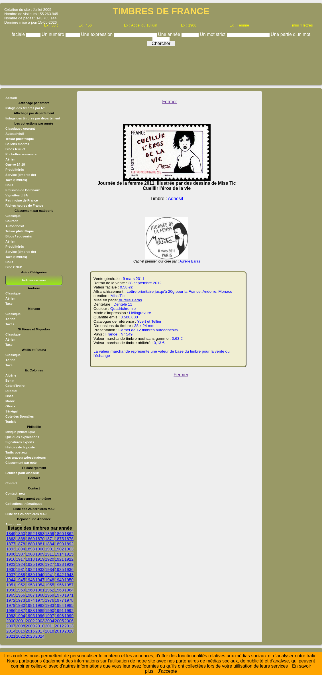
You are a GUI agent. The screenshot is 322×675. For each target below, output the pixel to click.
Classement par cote (20, 462)
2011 (49, 626)
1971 (69, 595)
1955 (49, 585)
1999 (69, 615)
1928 (59, 564)
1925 (30, 564)
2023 (30, 636)
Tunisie (10, 421)
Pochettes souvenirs (20, 154)
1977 (59, 600)
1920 (49, 559)
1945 (20, 580)
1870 (39, 538)
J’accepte (167, 671)
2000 (10, 621)
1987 (20, 610)
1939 (30, 574)
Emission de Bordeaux (22, 190)
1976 (49, 600)
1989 (39, 610)
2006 (69, 621)
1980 (20, 605)
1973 (20, 600)
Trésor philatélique (19, 139)
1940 (39, 574)
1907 (20, 554)
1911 (49, 554)
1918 (30, 559)
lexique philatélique (20, 432)
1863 (10, 538)
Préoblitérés (14, 169)
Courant (11, 221)
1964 (69, 590)
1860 (59, 533)
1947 (39, 580)
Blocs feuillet (15, 149)
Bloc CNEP (13, 267)
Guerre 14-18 (15, 164)
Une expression (97, 34)
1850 (20, 533)
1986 (10, 610)
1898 (30, 549)
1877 (10, 544)
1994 (20, 615)
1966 (20, 595)
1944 (10, 580)
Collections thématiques (23, 503)
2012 (59, 626)
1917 (20, 559)
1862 (69, 533)
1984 (59, 605)
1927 (49, 564)
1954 (39, 585)
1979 (10, 605)
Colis (9, 185)
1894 (20, 549)
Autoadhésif (14, 133)
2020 (69, 631)
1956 (59, 585)
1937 (10, 574)
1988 (30, 610)
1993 (10, 615)
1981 (30, 605)
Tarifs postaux (16, 452)
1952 (20, 585)
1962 (49, 590)
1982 (39, 605)
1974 (30, 600)
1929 (69, 564)
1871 (49, 538)
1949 (59, 580)
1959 (20, 590)
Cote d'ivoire (15, 385)
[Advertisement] (161, 64)
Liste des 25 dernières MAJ (25, 514)
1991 (59, 610)
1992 (69, 610)
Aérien (10, 159)
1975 (39, 600)
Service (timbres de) (20, 174)
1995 (30, 615)
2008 (20, 626)
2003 (39, 621)
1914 (59, 554)
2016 (30, 631)
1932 (30, 569)
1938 (20, 574)
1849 (10, 533)
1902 (59, 549)
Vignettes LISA (16, 195)
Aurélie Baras (189, 261)
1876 (69, 538)
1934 (49, 569)
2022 (20, 636)
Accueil (11, 97)
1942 (59, 574)
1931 (20, 569)
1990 (49, 610)
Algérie (10, 375)
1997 (49, 615)
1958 (10, 590)
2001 (20, 621)
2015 (20, 631)
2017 (39, 631)
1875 (59, 538)
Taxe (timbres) (16, 180)
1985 (69, 605)
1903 (69, 549)
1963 (59, 590)
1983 (49, 605)
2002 (30, 621)
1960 (30, 590)
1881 (39, 544)
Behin (9, 380)
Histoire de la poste (20, 447)
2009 (30, 626)
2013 (69, 626)
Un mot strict (213, 34)
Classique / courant (20, 128)
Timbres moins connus (34, 279)
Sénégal (11, 411)
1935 (59, 569)
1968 (39, 595)
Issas (9, 396)
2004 (49, 621)
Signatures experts (19, 442)
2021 (10, 636)
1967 (30, 595)
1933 (39, 569)
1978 (69, 600)
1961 (39, 590)
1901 (49, 549)
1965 (10, 595)
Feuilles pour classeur (22, 473)
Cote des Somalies (19, 416)
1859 (49, 533)
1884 (49, 544)
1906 (10, 554)
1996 (39, 615)
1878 (20, 544)
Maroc (10, 401)
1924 (20, 564)
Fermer (169, 101)
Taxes (9, 324)
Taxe (9, 303)
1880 (30, 544)
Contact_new (15, 493)
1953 (30, 585)
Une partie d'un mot (290, 34)
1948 (49, 580)
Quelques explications (22, 437)
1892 (69, 544)
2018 (49, 631)
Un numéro (54, 34)
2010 (39, 626)
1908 (30, 554)
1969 (49, 595)
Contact (11, 483)
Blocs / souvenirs (18, 236)
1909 (39, 554)
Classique (13, 215)
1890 (59, 544)
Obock (10, 406)
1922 (69, 559)
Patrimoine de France (21, 200)
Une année (170, 34)
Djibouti (11, 391)
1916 (10, 559)
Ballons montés (17, 144)
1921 (59, 559)
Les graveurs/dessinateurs (25, 457)
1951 (10, 585)
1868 (20, 538)
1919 (39, 559)
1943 (69, 574)
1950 (69, 580)
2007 (10, 626)
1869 (30, 538)
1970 (59, 595)
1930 (10, 569)
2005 (59, 621)
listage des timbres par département (32, 118)
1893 (10, 549)
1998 (59, 615)
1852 (30, 533)
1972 (10, 600)
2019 (59, 631)
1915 (69, 554)
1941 (49, 574)
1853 (39, 533)
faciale (19, 34)
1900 (39, 549)
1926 (39, 564)
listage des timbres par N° (25, 108)
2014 (10, 631)
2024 (39, 636)
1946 (30, 580)
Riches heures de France (24, 205)
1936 (69, 569)
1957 (69, 585)
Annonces (13, 524)
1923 (10, 564)
